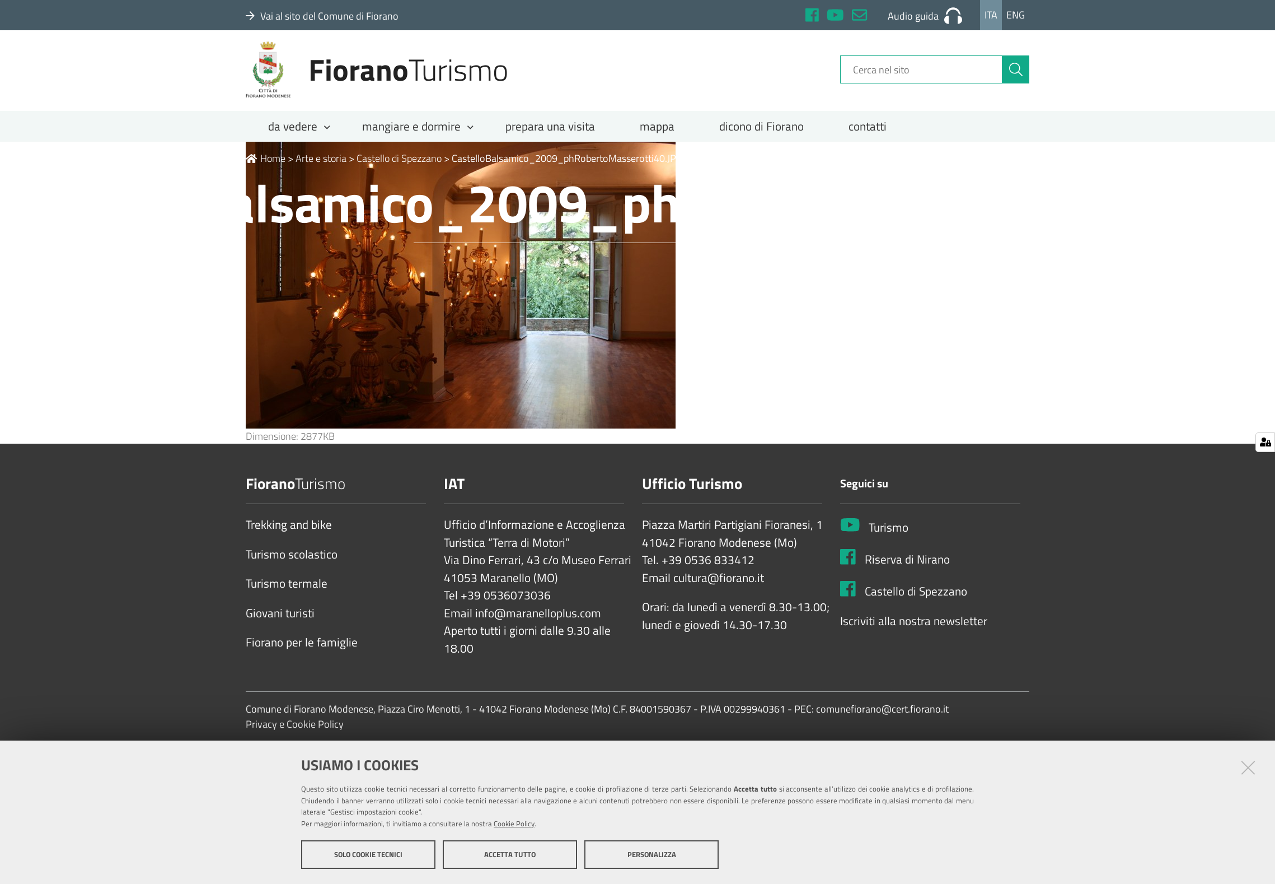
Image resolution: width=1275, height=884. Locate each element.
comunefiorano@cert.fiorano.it (882, 717)
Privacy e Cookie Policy (295, 732)
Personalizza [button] (651, 854)
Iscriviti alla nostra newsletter (913, 628)
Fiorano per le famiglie (302, 650)
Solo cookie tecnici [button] (368, 854)
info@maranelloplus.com (538, 621)
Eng (1015, 14)
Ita (991, 14)
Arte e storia (321, 166)
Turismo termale (286, 591)
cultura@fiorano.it (718, 586)
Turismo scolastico (291, 562)
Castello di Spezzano (399, 166)
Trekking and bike (289, 533)
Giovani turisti (280, 621)
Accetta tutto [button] (510, 854)
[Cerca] (1015, 75)
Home (265, 166)
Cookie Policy (514, 824)
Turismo (888, 535)
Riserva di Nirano (907, 567)
